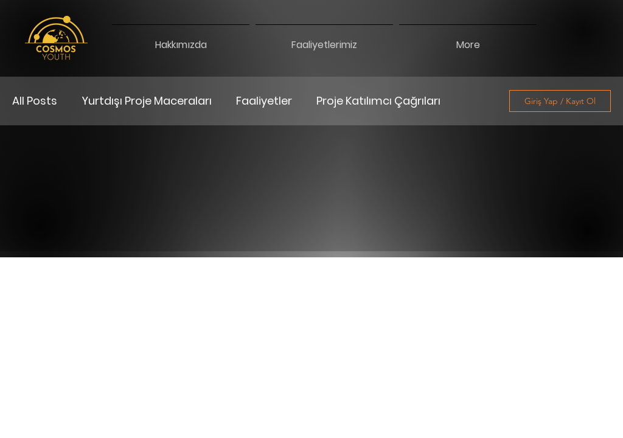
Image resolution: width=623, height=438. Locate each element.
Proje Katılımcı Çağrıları (378, 101)
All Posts (34, 101)
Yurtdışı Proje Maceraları (147, 101)
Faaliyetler (264, 101)
